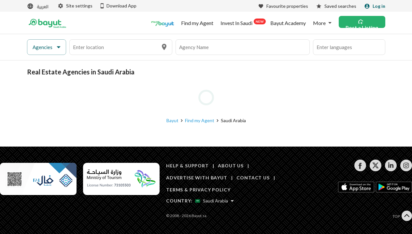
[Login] (374, 6)
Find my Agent (197, 23)
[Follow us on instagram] (406, 169)
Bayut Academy (288, 23)
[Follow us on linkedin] (391, 169)
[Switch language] (38, 6)
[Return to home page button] (47, 23)
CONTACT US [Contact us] (252, 177)
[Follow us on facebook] (360, 169)
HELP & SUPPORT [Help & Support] (187, 165)
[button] (47, 47)
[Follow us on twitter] (375, 169)
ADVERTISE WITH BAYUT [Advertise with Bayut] (196, 177)
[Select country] (214, 201)
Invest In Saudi (241, 22)
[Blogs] (162, 23)
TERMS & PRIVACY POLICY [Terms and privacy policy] (198, 189)
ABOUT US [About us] (231, 165)
